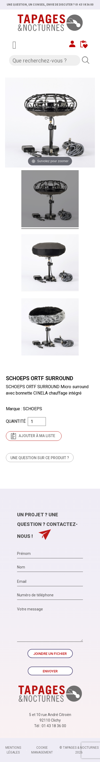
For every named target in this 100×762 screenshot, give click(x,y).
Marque (13, 408)
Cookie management (42, 750)
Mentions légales (13, 750)
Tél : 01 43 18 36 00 (50, 726)
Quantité (16, 421)
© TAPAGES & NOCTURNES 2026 (79, 750)
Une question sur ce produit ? (39, 458)
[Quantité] (37, 421)
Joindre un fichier (50, 654)
